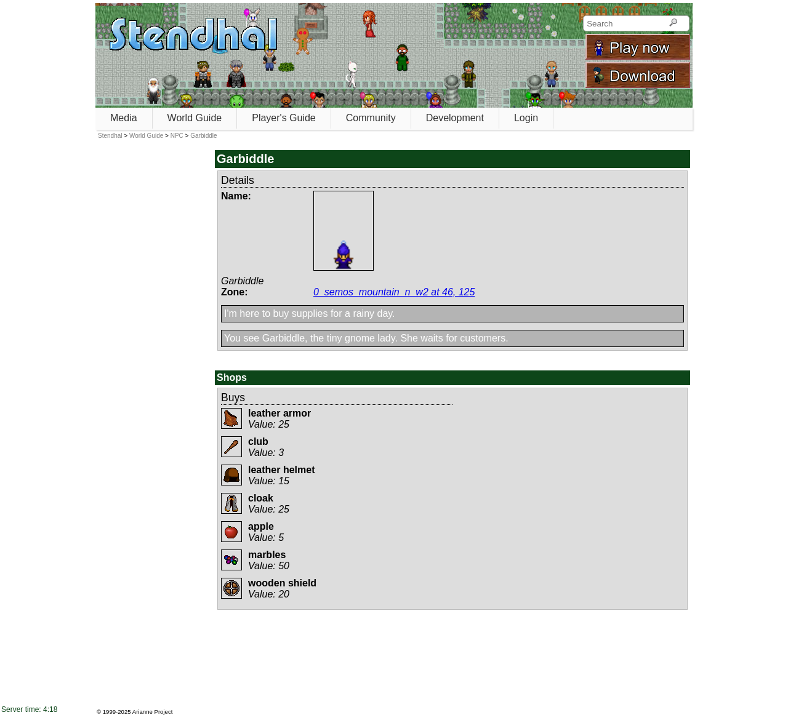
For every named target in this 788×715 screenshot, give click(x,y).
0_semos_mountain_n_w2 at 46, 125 (394, 292)
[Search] (673, 23)
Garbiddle (203, 135)
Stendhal (110, 135)
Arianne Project (152, 711)
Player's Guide (284, 118)
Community (371, 118)
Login (526, 118)
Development (455, 118)
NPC (177, 135)
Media (123, 118)
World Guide (194, 118)
